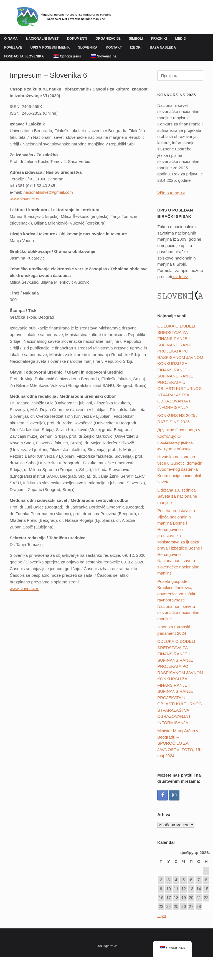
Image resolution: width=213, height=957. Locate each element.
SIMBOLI (136, 39)
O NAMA (11, 39)
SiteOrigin (102, 946)
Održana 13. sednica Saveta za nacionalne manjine (177, 496)
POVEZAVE (13, 47)
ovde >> (180, 276)
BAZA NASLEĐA (163, 47)
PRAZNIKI (159, 39)
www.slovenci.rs (24, 588)
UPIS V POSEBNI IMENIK (50, 47)
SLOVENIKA (88, 47)
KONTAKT (114, 47)
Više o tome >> (171, 192)
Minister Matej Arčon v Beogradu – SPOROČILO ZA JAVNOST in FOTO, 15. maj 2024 (179, 743)
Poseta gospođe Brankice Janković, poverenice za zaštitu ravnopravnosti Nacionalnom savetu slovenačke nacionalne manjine (178, 600)
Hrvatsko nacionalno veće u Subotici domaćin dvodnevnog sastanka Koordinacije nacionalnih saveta (179, 469)
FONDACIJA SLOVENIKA (24, 56)
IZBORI (135, 47)
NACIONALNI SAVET (42, 39)
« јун (161, 915)
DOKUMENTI (77, 39)
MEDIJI (180, 39)
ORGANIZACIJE (108, 39)
